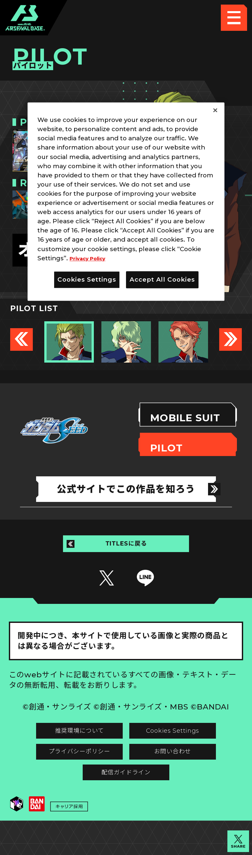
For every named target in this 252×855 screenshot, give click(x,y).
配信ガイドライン (125, 799)
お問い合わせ (184, 773)
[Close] (215, 110)
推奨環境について (67, 746)
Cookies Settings (185, 746)
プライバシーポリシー (67, 773)
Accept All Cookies (162, 279)
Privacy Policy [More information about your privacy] (92, 258)
